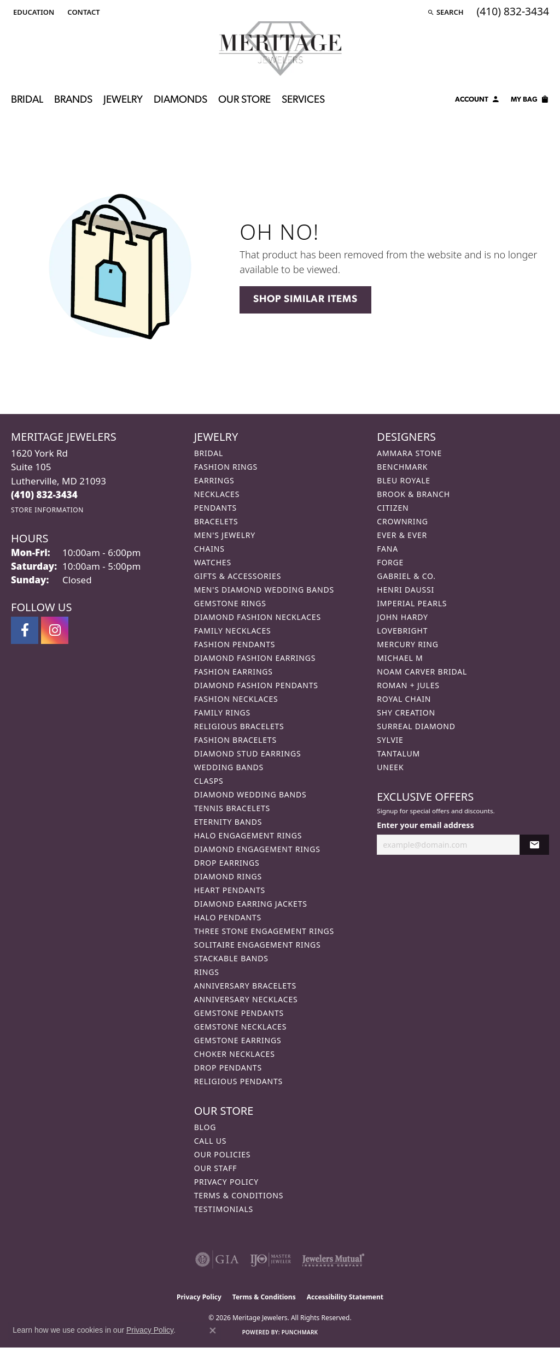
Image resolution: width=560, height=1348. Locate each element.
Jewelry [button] (123, 100)
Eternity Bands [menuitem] (228, 822)
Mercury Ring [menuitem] (407, 644)
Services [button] (303, 100)
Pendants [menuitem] (215, 507)
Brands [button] (73, 100)
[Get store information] (47, 510)
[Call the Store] (44, 494)
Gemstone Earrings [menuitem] (238, 1040)
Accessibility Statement (345, 1297)
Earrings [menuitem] (214, 480)
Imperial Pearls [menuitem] (412, 603)
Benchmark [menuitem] (402, 467)
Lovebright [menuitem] (402, 630)
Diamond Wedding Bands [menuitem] (250, 794)
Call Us (210, 1141)
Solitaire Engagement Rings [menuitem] (257, 944)
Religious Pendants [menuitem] (238, 1081)
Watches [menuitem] (212, 562)
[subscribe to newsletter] (534, 845)
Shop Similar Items (305, 299)
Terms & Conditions (239, 1195)
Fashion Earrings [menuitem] (233, 671)
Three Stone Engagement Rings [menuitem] (264, 931)
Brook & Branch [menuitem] (413, 494)
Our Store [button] (244, 100)
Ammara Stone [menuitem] (409, 453)
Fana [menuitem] (387, 548)
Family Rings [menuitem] (222, 712)
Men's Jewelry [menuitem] (224, 535)
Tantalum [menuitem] (398, 753)
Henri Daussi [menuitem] (405, 589)
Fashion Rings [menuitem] (226, 467)
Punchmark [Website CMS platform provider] (300, 1332)
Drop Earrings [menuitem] (227, 863)
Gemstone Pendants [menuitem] (239, 1013)
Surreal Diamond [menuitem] (416, 726)
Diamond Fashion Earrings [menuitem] (255, 658)
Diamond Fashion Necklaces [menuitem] (257, 617)
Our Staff (215, 1168)
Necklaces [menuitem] (217, 494)
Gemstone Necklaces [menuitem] (240, 1026)
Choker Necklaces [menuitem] (234, 1054)
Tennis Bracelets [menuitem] (232, 808)
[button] (32, 12)
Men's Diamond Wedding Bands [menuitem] (264, 589)
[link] (82, 12)
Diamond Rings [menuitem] (228, 876)
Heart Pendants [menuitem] (229, 890)
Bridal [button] (27, 100)
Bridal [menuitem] (209, 453)
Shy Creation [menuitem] (406, 712)
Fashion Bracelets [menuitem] (235, 740)
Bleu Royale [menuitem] (403, 480)
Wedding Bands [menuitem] (229, 767)
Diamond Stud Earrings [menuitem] (247, 753)
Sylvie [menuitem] (390, 740)
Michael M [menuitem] (400, 658)
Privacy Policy (226, 1181)
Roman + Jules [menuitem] (408, 685)
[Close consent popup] (212, 1330)
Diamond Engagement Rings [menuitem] (257, 849)
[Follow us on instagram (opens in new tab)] (54, 630)
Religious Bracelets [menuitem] (239, 726)
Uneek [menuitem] (390, 767)
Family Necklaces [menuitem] (232, 630)
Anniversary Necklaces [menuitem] (246, 999)
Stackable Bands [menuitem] (231, 958)
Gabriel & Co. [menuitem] (406, 576)
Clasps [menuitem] (209, 781)
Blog (205, 1127)
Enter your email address (425, 825)
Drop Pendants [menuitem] (228, 1067)
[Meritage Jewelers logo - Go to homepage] (280, 48)
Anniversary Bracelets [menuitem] (245, 985)
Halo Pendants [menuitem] (227, 917)
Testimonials (223, 1209)
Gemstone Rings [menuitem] (230, 603)
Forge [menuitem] (390, 562)
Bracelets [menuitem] (216, 521)
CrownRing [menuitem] (402, 521)
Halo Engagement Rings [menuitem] (248, 835)
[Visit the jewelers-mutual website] (333, 1259)
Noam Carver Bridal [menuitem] (422, 671)
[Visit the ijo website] (270, 1259)
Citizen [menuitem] (393, 507)
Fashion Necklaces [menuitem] (236, 699)
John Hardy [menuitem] (402, 617)
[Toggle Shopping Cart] (530, 101)
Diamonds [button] (180, 100)
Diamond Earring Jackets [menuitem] (250, 903)
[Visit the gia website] (217, 1259)
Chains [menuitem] (209, 548)
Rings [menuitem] (206, 972)
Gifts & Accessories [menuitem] (238, 576)
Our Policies (222, 1154)
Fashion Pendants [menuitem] (235, 644)
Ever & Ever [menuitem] (402, 535)
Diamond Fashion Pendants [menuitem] (256, 685)
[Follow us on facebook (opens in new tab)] (24, 630)
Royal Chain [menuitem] (404, 699)
